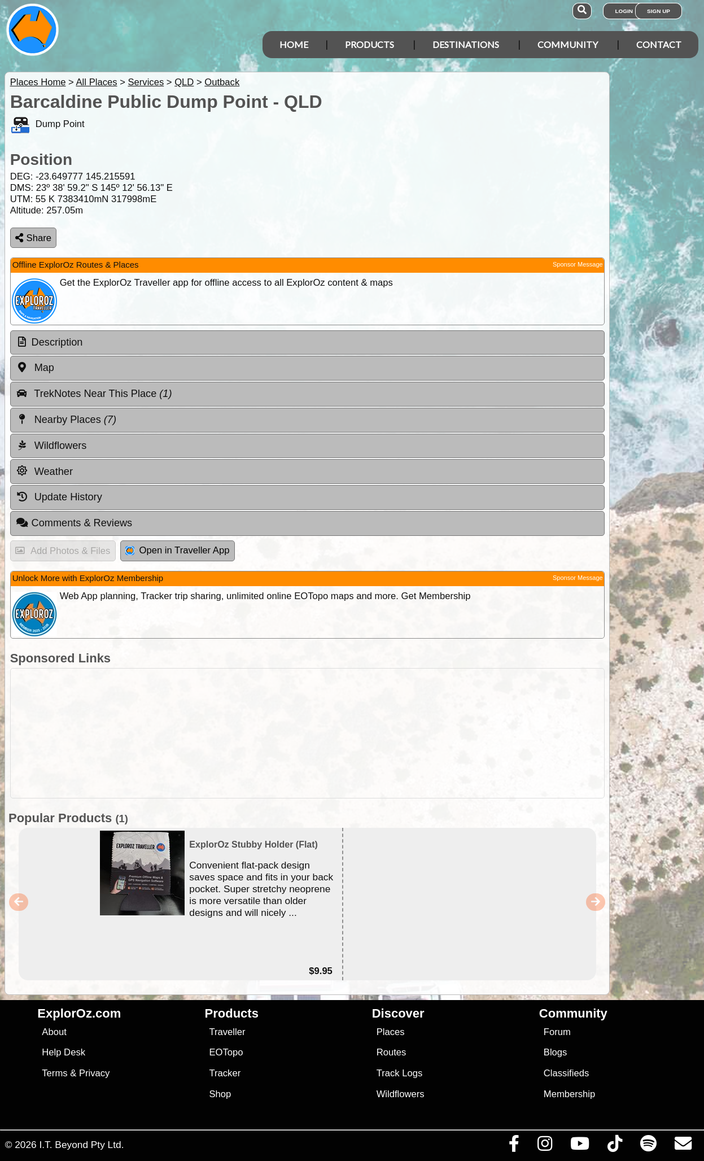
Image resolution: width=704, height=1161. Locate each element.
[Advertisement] (358, 733)
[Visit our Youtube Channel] (579, 1146)
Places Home (38, 82)
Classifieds (566, 1073)
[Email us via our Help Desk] (683, 1146)
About (54, 1032)
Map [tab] (35, 367)
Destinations (465, 44)
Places (391, 1032)
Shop (220, 1094)
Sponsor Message (578, 264)
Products (369, 44)
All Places (96, 82)
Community (567, 44)
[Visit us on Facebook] (513, 1146)
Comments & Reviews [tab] (74, 523)
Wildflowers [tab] (51, 445)
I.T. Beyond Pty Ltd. (81, 1144)
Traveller (227, 1032)
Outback (221, 82)
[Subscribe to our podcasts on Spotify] (648, 1146)
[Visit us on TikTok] (614, 1146)
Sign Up (658, 11)
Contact (658, 44)
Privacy (94, 1073)
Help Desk (63, 1052)
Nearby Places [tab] (66, 419)
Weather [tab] (44, 471)
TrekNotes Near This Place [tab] (94, 393)
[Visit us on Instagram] (544, 1146)
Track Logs (400, 1073)
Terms (54, 1073)
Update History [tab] (59, 497)
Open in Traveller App (177, 550)
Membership (569, 1094)
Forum (557, 1032)
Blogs (555, 1052)
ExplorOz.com (79, 1013)
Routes (391, 1052)
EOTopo (226, 1052)
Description (57, 342)
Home (293, 44)
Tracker (225, 1073)
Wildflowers (401, 1094)
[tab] (307, 342)
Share (33, 238)
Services (146, 82)
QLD (184, 82)
